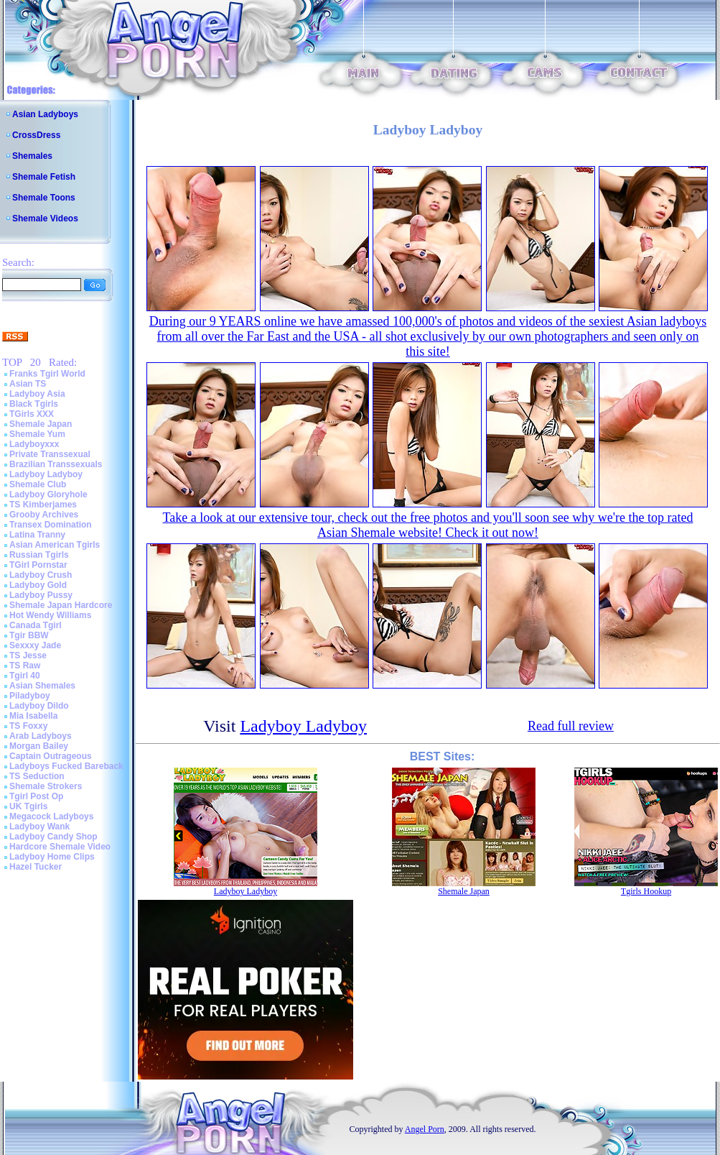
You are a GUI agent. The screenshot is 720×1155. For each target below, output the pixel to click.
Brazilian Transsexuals (55, 464)
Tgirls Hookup (646, 891)
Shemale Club (37, 484)
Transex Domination (50, 525)
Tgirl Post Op (36, 796)
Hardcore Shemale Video (60, 847)
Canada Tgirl (35, 625)
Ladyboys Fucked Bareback (66, 766)
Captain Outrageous (50, 756)
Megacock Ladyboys (51, 816)
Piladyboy (29, 696)
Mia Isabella (33, 716)
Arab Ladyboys (40, 736)
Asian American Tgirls (54, 545)
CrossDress (36, 135)
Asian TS (27, 384)
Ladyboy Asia (37, 394)
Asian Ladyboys (45, 114)
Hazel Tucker (35, 867)
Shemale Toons (43, 198)
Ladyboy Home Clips (52, 857)
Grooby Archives (43, 515)
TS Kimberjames (43, 505)
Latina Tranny (37, 535)
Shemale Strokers (45, 786)
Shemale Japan (40, 424)
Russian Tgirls (39, 555)
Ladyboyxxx (34, 444)
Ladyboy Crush (40, 575)
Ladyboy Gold (38, 585)
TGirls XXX (31, 414)
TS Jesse (28, 655)
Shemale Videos (45, 218)
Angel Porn (424, 1129)
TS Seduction (37, 776)
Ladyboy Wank (39, 827)
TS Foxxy (28, 726)
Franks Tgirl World (47, 374)
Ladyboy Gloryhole (48, 494)
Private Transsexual (49, 454)
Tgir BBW (29, 635)
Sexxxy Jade (35, 645)
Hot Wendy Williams (50, 615)
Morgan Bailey (38, 746)
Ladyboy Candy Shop (53, 837)
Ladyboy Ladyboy (46, 474)
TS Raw (24, 666)
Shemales (32, 156)
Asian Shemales (42, 686)
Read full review (571, 726)
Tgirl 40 (24, 676)
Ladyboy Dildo (39, 706)
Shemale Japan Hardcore (60, 605)
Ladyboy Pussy (41, 595)
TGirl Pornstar (38, 565)
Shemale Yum (37, 434)
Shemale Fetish (43, 177)
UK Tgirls (28, 806)
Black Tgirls (33, 404)
